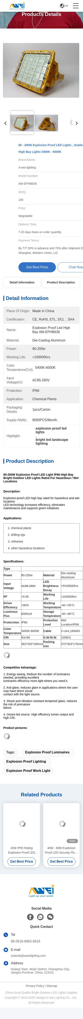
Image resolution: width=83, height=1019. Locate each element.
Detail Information (22, 282)
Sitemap (51, 986)
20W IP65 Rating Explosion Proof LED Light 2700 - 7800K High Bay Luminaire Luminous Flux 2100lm (21, 850)
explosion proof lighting (26, 761)
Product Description (61, 282)
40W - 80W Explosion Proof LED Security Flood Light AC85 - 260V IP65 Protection (61, 850)
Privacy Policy (35, 986)
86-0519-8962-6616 (25, 941)
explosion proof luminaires (47, 752)
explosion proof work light (28, 770)
